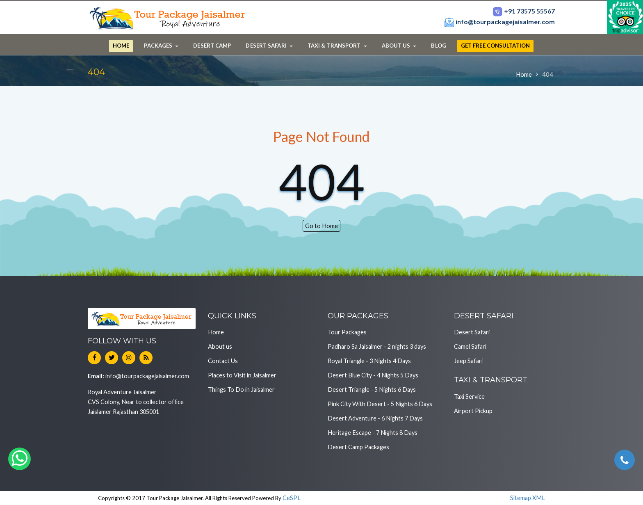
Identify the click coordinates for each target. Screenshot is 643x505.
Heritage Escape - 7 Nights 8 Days (372, 432)
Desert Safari (472, 332)
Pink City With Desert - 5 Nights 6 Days (380, 403)
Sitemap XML (527, 497)
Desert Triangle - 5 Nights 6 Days (372, 389)
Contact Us (223, 360)
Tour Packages (347, 332)
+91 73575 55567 (524, 11)
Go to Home (321, 225)
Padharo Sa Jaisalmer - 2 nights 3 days (377, 346)
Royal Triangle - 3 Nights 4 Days (369, 360)
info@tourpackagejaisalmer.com (499, 21)
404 (547, 74)
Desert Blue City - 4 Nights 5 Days (373, 375)
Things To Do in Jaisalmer (241, 389)
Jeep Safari (468, 360)
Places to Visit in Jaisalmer (242, 375)
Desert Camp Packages (358, 446)
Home (524, 74)
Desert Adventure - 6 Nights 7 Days (375, 418)
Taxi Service (469, 396)
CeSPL (292, 497)
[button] (161, 46)
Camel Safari (470, 346)
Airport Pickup (473, 410)
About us (220, 346)
